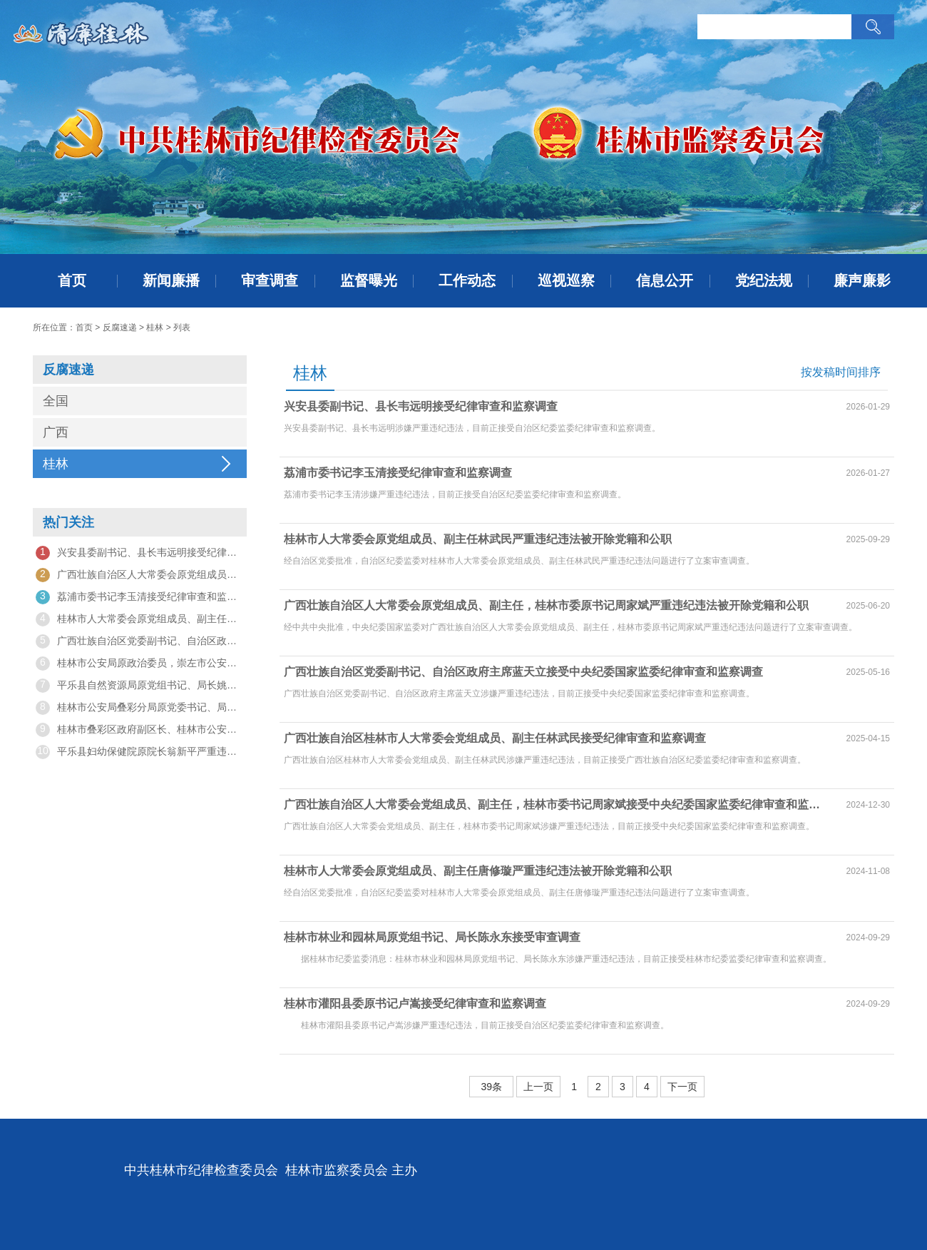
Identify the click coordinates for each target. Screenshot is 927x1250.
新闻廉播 (171, 280)
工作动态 (467, 280)
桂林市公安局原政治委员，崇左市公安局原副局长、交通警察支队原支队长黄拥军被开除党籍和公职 (140, 663)
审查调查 (269, 280)
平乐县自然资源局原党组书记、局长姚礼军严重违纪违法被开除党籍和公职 (140, 686)
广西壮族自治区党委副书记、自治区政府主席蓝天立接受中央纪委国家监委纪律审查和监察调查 (140, 641)
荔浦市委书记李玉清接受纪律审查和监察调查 (140, 597)
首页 (72, 280)
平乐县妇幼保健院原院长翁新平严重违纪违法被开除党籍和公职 (140, 752)
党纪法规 (763, 280)
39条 (492, 1086)
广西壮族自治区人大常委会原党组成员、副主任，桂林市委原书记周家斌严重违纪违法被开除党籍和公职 (140, 575)
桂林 (154, 327)
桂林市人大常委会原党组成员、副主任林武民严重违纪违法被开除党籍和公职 (140, 619)
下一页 (682, 1086)
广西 (55, 432)
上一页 (538, 1086)
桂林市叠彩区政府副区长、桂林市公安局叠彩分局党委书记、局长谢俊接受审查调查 (140, 730)
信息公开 (664, 280)
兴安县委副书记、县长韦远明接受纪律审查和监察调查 (140, 553)
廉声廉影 (862, 280)
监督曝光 (368, 280)
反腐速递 (120, 327)
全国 (55, 401)
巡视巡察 (566, 280)
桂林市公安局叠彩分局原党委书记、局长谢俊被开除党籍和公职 (140, 708)
